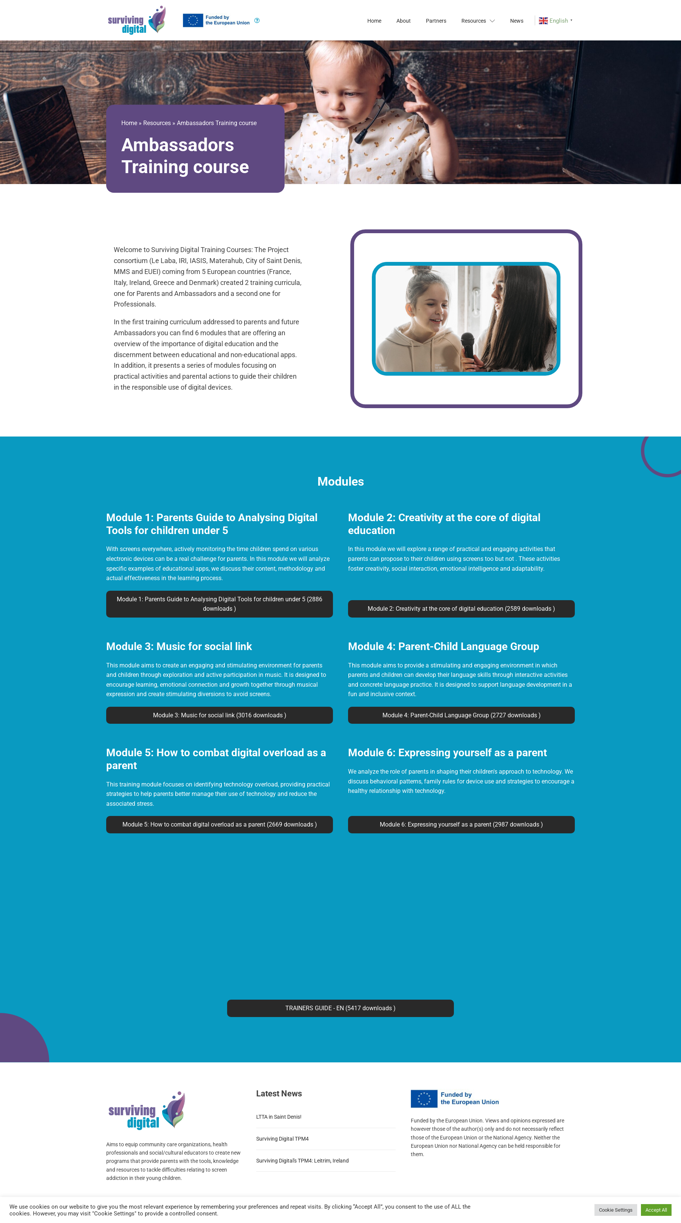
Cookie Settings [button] (616, 1210)
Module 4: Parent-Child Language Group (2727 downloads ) (461, 715)
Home (374, 21)
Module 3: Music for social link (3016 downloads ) (219, 715)
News (516, 21)
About (403, 21)
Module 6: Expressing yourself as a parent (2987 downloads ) (461, 824)
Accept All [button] (656, 1210)
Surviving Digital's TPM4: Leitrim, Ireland (302, 1161)
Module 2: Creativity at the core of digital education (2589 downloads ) (461, 608)
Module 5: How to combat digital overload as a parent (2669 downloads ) (219, 824)
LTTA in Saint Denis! (279, 1117)
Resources (478, 21)
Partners (436, 21)
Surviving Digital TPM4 (282, 1139)
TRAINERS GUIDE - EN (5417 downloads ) (340, 1008)
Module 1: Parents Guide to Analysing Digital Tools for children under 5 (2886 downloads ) (219, 604)
